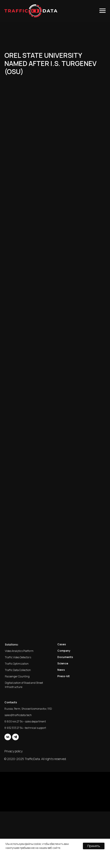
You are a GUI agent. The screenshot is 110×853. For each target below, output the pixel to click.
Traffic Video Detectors (18, 657)
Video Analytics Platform (19, 651)
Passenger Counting (17, 676)
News (61, 670)
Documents (65, 657)
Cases (61, 644)
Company (63, 651)
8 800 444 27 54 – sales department (25, 721)
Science (62, 663)
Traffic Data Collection (18, 670)
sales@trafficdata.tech (18, 715)
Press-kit (63, 676)
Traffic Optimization (17, 664)
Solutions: (12, 644)
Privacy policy (13, 751)
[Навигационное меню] (102, 11)
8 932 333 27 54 (13, 728)
